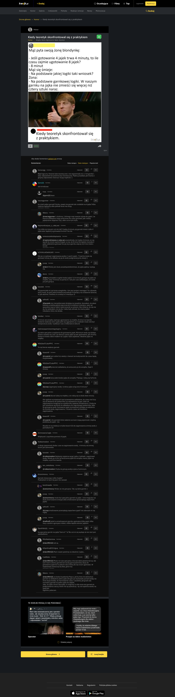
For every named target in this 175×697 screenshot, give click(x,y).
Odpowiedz (79, 170)
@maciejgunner (49, 216)
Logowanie (137, 4)
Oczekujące (97, 3)
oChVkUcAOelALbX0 (45, 252)
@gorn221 (46, 195)
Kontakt (69, 685)
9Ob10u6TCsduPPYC (45, 343)
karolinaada (47, 485)
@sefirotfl (46, 521)
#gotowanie (50, 40)
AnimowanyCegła (44, 433)
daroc (45, 274)
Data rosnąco (71, 163)
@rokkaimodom (49, 456)
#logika (38, 40)
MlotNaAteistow (49, 539)
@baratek (46, 303)
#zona (44, 40)
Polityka (64, 11)
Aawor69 (46, 352)
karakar (41, 316)
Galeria (42, 11)
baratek (41, 287)
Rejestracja (150, 4)
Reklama (79, 685)
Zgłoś (105, 150)
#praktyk (62, 40)
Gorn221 (41, 183)
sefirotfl (46, 299)
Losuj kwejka (98, 654)
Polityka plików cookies (108, 685)
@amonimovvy (48, 489)
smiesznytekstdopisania (52, 236)
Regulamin (91, 685)
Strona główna (25, 19)
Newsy (89, 11)
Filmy (112, 3)
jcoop (45, 263)
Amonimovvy (43, 474)
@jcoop (46, 387)
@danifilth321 (48, 543)
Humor (32, 11)
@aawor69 (47, 367)
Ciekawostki (52, 11)
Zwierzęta (23, 11)
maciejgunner (43, 200)
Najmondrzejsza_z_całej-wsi (48, 225)
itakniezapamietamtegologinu (49, 329)
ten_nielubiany (48, 465)
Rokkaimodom (43, 442)
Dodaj (43, 3)
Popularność (94, 163)
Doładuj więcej (64, 642)
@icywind (46, 356)
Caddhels (46, 557)
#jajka (56, 40)
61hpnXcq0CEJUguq (50, 548)
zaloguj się (52, 159)
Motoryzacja (100, 11)
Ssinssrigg (41, 170)
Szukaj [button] (151, 11)
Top (123, 3)
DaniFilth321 (42, 528)
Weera (45, 213)
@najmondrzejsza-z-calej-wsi (54, 240)
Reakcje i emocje (77, 11)
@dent (45, 267)
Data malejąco (83, 163)
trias (44, 192)
